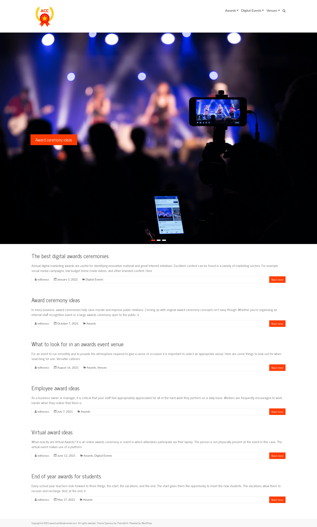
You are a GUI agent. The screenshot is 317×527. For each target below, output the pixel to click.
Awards (230, 10)
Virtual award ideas (52, 431)
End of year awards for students (66, 475)
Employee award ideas (56, 387)
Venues (271, 10)
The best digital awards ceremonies (70, 255)
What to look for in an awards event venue (78, 343)
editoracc (43, 279)
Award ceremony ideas (53, 139)
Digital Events (251, 10)
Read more (277, 279)
